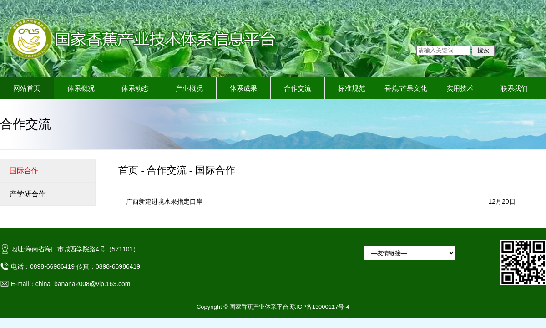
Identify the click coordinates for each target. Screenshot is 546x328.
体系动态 (135, 88)
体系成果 (243, 88)
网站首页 (26, 88)
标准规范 (351, 88)
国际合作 (215, 170)
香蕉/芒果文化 (405, 88)
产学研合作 (28, 194)
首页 (128, 170)
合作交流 (297, 88)
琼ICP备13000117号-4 (319, 306)
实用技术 (460, 88)
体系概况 (81, 88)
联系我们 (514, 88)
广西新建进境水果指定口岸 (164, 201)
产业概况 (189, 88)
